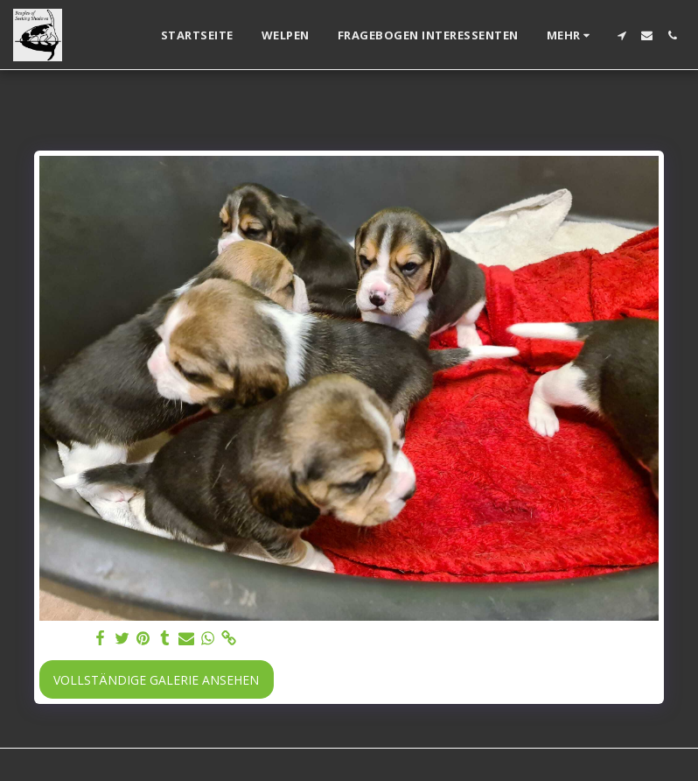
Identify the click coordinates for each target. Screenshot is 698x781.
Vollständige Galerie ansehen (156, 680)
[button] (621, 35)
